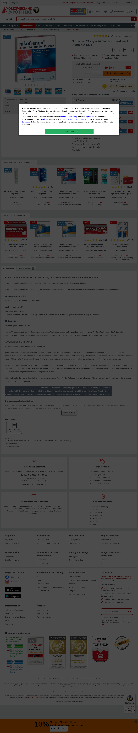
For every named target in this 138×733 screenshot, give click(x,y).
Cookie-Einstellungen (77, 57)
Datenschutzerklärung (68, 55)
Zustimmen (26, 60)
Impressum (89, 55)
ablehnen (46, 57)
